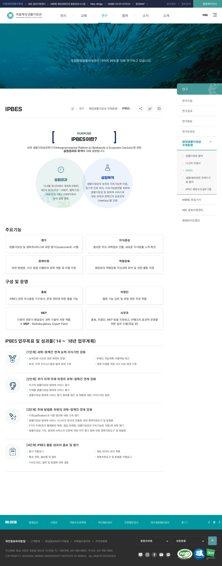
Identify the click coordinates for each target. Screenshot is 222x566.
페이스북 (154, 554)
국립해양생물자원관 (24, 15)
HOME (72, 108)
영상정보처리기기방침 (57, 541)
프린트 (159, 108)
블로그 (140, 554)
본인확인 (171, 4)
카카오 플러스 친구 (168, 554)
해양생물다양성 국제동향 (103, 108)
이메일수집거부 (82, 541)
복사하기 (149, 108)
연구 (81, 108)
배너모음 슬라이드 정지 (214, 522)
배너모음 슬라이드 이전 (209, 522)
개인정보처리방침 (15, 541)
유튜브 (161, 554)
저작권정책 (101, 541)
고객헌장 (35, 541)
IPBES (126, 108)
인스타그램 (147, 554)
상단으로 (212, 540)
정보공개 (186, 4)
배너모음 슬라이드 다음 (219, 522)
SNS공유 (140, 108)
